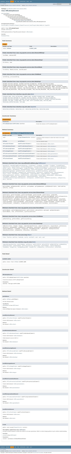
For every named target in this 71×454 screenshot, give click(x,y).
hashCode (21, 237)
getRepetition (22, 172)
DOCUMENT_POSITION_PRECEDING (53, 99)
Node (38, 25)
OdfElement (9, 29)
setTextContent (49, 247)
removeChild (13, 176)
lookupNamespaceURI (22, 247)
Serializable (4, 25)
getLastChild (45, 244)
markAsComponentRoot (8, 175)
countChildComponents (27, 166)
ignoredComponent (59, 172)
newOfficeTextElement (24, 158)
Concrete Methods (28, 133)
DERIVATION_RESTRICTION (32, 109)
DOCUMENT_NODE (50, 96)
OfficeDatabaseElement (9, 146)
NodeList (42, 25)
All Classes (3, 3)
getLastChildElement (49, 169)
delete (4, 168)
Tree (18, 1)
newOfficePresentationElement (26, 153)
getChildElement (61, 168)
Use (15, 1)
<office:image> (51, 151)
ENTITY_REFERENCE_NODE (36, 100)
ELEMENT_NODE (17, 100)
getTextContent (31, 172)
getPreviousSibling (27, 245)
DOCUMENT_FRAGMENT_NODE (38, 96)
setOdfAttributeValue (51, 177)
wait (36, 237)
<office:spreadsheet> (52, 156)
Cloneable (11, 25)
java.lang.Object (5, 13)
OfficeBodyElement (8, 123)
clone (4, 237)
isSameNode (6, 247)
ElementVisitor (26, 137)
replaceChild (42, 176)
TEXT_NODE (22, 102)
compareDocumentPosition (9, 244)
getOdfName (21, 141)
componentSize (6, 166)
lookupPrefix (32, 247)
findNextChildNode (29, 168)
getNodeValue (62, 244)
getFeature (29, 244)
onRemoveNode (50, 175)
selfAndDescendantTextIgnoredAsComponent (14, 177)
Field (10, 5)
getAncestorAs (52, 168)
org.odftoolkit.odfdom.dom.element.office (16, 8)
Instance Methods (16, 133)
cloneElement (31, 165)
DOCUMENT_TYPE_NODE (8, 100)
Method (18, 5)
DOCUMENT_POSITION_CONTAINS (29, 97)
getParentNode (17, 245)
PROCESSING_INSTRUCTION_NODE (11, 102)
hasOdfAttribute (48, 172)
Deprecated (23, 1)
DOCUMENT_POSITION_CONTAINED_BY (11, 97)
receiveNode (6, 176)
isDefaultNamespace (55, 245)
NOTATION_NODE (47, 100)
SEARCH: (55, 4)
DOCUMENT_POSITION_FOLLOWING (11, 99)
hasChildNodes (45, 245)
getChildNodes (21, 244)
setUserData (58, 247)
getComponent (16, 169)
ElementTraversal (24, 25)
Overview (2, 1)
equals (9, 168)
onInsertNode (33, 175)
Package (7, 1)
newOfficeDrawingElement (24, 148)
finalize (9, 237)
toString (9, 179)
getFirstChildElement (37, 169)
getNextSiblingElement (9, 171)
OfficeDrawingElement (9, 148)
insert (4, 173)
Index (27, 1)
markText (17, 175)
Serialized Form (5, 35)
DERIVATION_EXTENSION (8, 109)
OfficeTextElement (8, 158)
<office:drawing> (51, 148)
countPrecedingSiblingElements (57, 166)
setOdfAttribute (39, 177)
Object (29, 234)
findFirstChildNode (17, 168)
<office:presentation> (52, 153)
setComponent (30, 177)
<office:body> (29, 31)
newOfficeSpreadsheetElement (26, 156)
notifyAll (31, 237)
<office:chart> (50, 143)
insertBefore (15, 173)
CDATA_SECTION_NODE (17, 96)
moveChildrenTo (25, 175)
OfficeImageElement (8, 151)
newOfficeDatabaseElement (25, 146)
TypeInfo (47, 25)
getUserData (37, 245)
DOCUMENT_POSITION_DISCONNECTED (46, 97)
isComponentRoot (24, 173)
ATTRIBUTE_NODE (7, 96)
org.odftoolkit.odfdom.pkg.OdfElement (23, 20)
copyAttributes (15, 166)
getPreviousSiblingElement (10, 172)
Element (17, 25)
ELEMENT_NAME (33, 48)
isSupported (13, 247)
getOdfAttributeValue (42, 171)
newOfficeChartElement (24, 143)
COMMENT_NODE (27, 96)
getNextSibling (54, 244)
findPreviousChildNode (41, 168)
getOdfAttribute (20, 171)
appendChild (6, 165)
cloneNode (39, 165)
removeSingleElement (32, 176)
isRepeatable (54, 173)
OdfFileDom (16, 123)
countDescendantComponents (41, 166)
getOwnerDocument (7, 245)
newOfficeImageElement (24, 151)
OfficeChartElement (8, 143)
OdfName (9, 48)
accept (20, 137)
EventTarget (33, 25)
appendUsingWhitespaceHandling (18, 165)
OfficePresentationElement (10, 153)
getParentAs (52, 171)
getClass (15, 237)
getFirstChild (37, 244)
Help (31, 1)
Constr (14, 5)
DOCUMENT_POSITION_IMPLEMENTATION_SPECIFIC (32, 99)
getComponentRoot (25, 169)
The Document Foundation (38, 452)
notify (26, 237)
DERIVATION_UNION (44, 109)
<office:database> (51, 146)
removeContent (22, 176)
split (4, 179)
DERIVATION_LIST (20, 109)
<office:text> (50, 158)
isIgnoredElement (35, 173)
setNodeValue (40, 247)
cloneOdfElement (60, 165)
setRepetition (61, 177)
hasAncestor (40, 172)
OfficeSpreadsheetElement (10, 156)
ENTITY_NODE (26, 100)
